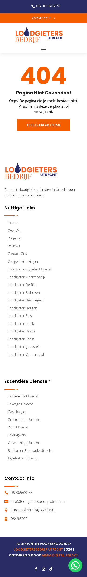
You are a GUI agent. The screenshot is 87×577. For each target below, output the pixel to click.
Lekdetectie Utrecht (23, 396)
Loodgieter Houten (22, 308)
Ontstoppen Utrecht (23, 419)
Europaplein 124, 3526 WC (33, 509)
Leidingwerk (17, 435)
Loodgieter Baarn (21, 331)
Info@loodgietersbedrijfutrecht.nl (38, 501)
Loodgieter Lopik (21, 323)
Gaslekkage (16, 411)
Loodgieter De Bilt (21, 284)
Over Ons (15, 230)
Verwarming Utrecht (23, 442)
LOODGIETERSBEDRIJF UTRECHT (38, 549)
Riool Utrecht (18, 427)
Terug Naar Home (43, 125)
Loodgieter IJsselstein (24, 346)
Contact (41, 18)
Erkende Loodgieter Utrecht (29, 269)
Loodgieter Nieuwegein (26, 300)
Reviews (14, 246)
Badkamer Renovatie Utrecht (30, 450)
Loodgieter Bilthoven (24, 292)
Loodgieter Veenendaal (26, 354)
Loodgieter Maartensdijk (26, 277)
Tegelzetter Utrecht (23, 458)
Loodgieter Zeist (20, 315)
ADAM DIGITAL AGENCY (60, 555)
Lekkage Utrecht (20, 404)
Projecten (15, 238)
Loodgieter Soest (21, 339)
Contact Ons (17, 253)
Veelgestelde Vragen (23, 261)
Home (12, 222)
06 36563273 (48, 6)
